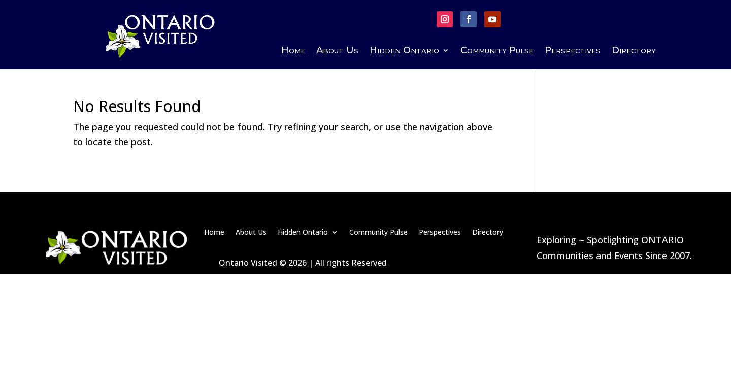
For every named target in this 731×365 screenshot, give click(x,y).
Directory (634, 51)
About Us (337, 51)
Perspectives (573, 51)
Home (293, 51)
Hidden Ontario (404, 51)
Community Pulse (497, 51)
